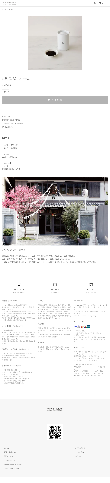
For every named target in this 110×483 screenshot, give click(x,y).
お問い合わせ (77, 456)
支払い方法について (9, 460)
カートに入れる (55, 100)
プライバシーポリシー (9, 468)
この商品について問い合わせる (12, 123)
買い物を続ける (7, 127)
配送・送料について (9, 452)
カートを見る (77, 452)
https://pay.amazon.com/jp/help (85, 316)
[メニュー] (107, 3)
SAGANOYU (12, 9)
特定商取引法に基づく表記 (11, 120)
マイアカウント (78, 448)
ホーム (4, 9)
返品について (6, 116)
